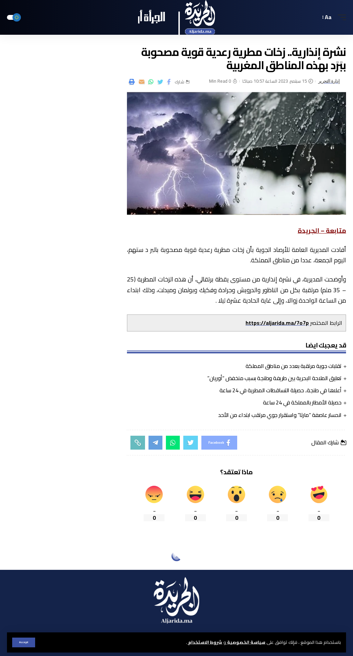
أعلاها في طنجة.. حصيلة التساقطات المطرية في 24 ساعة (280, 390)
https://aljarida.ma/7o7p (277, 323)
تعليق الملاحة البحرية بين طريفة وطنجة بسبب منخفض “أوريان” (274, 378)
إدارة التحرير (329, 81)
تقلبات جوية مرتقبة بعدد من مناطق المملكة (294, 366)
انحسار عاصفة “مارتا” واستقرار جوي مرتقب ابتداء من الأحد (280, 415)
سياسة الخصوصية (245, 642)
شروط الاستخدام (204, 642)
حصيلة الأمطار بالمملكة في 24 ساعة (302, 402)
